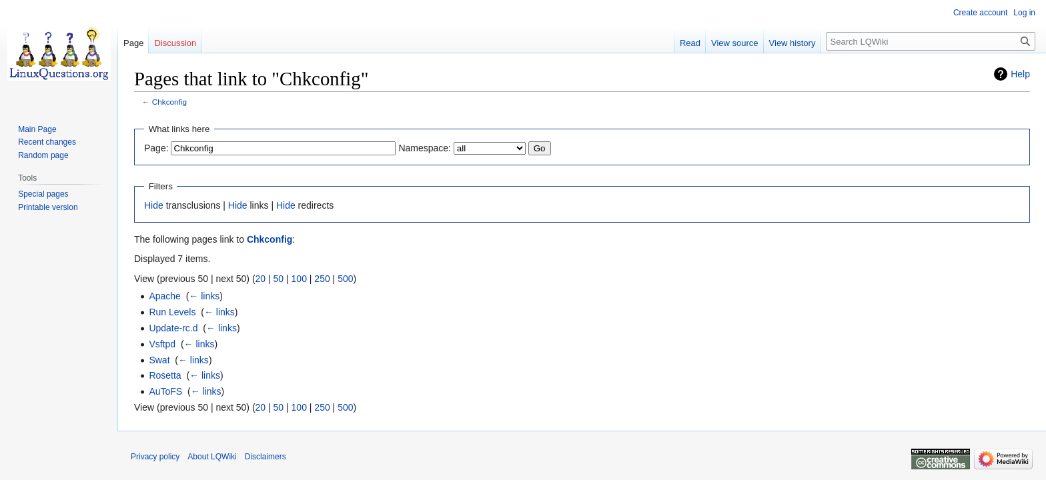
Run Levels (172, 312)
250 (322, 278)
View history (792, 43)
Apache (164, 296)
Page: (156, 148)
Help (1020, 74)
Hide (153, 205)
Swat (159, 360)
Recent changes (47, 142)
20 (260, 278)
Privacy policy (155, 456)
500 (345, 278)
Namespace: (424, 148)
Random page (43, 155)
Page (133, 43)
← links (204, 296)
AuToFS (165, 391)
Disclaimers (265, 456)
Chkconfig (169, 101)
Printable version (47, 207)
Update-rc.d (173, 328)
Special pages (43, 194)
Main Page (37, 129)
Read (690, 43)
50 (279, 278)
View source (734, 43)
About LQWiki (211, 456)
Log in (1024, 12)
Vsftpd (162, 344)
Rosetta (165, 375)
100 (299, 278)
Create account (980, 12)
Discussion (175, 43)
